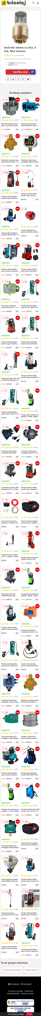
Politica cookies (27, 993)
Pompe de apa (31, 970)
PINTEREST (26, 984)
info (17, 129)
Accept (29, 1014)
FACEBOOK (13, 984)
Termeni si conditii (15, 991)
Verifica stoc (24, 71)
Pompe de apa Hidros (13, 970)
